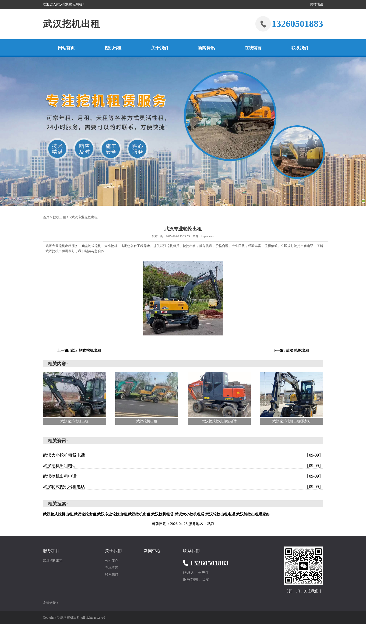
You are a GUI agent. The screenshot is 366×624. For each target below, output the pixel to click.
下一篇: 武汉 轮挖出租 (290, 350)
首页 (46, 217)
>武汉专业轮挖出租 (84, 217)
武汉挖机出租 (72, 24)
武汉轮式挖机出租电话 (183, 486)
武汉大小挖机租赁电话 (183, 455)
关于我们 (159, 48)
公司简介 (111, 560)
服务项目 (51, 550)
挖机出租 (113, 48)
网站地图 (316, 4)
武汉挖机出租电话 (183, 465)
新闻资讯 (206, 48)
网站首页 (66, 48)
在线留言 (253, 48)
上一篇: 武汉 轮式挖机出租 (79, 350)
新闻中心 (152, 550)
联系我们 (299, 48)
